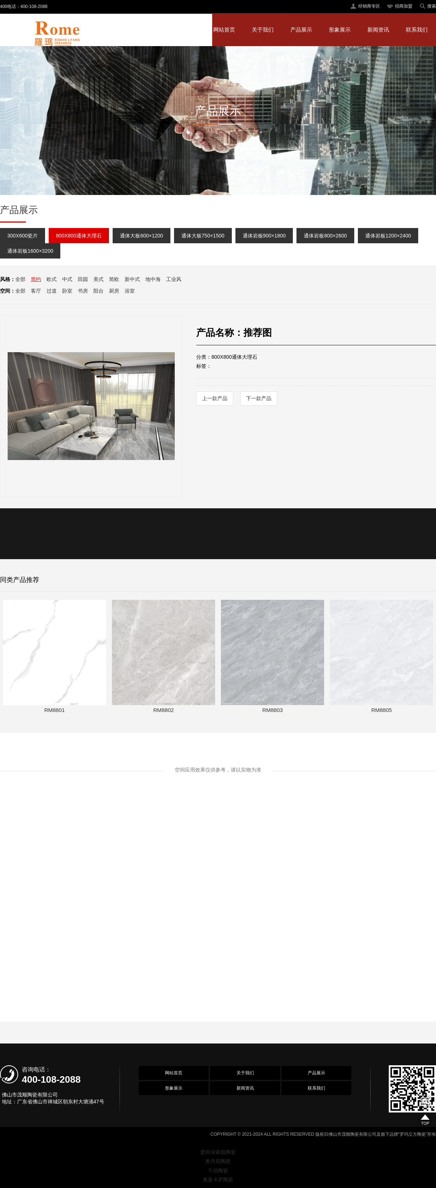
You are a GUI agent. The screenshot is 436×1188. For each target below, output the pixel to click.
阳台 (98, 291)
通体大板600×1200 (141, 236)
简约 (36, 279)
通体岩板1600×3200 (30, 251)
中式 (67, 279)
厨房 (114, 291)
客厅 (36, 291)
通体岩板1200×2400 (388, 236)
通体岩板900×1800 (264, 236)
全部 (20, 279)
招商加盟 (403, 6)
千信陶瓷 (218, 1170)
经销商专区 (369, 6)
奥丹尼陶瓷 (218, 1161)
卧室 (67, 291)
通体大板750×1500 (203, 236)
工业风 (173, 279)
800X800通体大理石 (79, 236)
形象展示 (340, 30)
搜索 (431, 6)
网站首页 (224, 30)
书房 (83, 291)
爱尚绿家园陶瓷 (218, 1152)
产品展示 (301, 30)
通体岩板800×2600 (325, 236)
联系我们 (417, 30)
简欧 (114, 279)
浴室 (130, 291)
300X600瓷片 (22, 236)
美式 (98, 279)
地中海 (153, 279)
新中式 (132, 279)
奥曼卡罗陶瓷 (218, 1180)
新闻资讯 (378, 30)
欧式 (52, 279)
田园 (83, 279)
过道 (52, 291)
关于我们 (263, 30)
